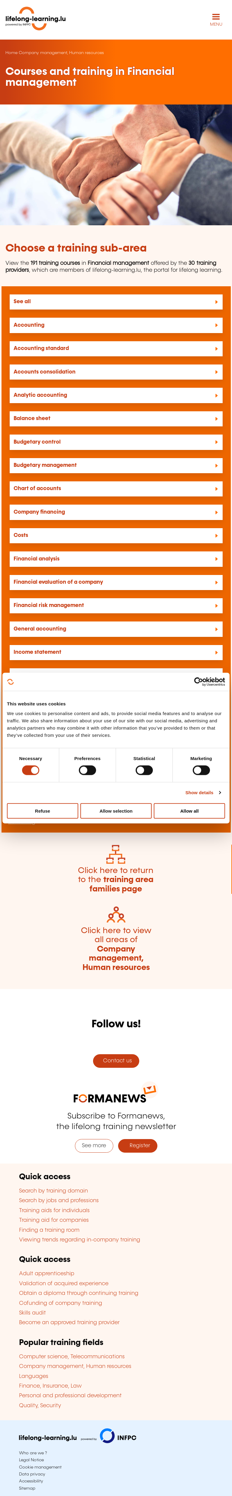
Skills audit (32, 1313)
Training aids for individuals (54, 1210)
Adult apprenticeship (46, 1273)
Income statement (37, 652)
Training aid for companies (54, 1220)
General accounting (40, 629)
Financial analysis (37, 559)
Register (137, 1145)
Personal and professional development (70, 1395)
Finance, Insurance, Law (50, 1386)
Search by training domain (53, 1191)
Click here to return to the (115, 880)
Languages (33, 1376)
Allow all (189, 810)
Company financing (39, 512)
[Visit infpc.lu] (77, 1441)
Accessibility (31, 1481)
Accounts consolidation (45, 372)
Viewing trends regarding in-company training (79, 1240)
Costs (21, 535)
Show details (199, 792)
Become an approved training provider (69, 1322)
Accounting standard (41, 348)
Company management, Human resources (61, 53)
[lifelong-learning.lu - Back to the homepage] (35, 20)
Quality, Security (40, 1405)
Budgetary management (45, 465)
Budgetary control (37, 442)
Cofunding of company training (60, 1303)
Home (11, 53)
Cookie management (40, 1467)
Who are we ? (33, 1453)
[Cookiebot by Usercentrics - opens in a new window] (198, 681)
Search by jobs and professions (59, 1200)
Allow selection (115, 810)
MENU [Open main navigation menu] (216, 24)
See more (94, 1145)
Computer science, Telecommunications (72, 1357)
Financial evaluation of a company (58, 582)
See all (22, 301)
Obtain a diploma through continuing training (78, 1293)
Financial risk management (49, 605)
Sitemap (27, 1488)
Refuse (42, 810)
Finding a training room (49, 1230)
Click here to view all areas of (116, 949)
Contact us (116, 1061)
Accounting (29, 325)
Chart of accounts (37, 488)
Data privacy (32, 1474)
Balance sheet (32, 418)
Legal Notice (31, 1460)
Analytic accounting (40, 395)
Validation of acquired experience (63, 1283)
